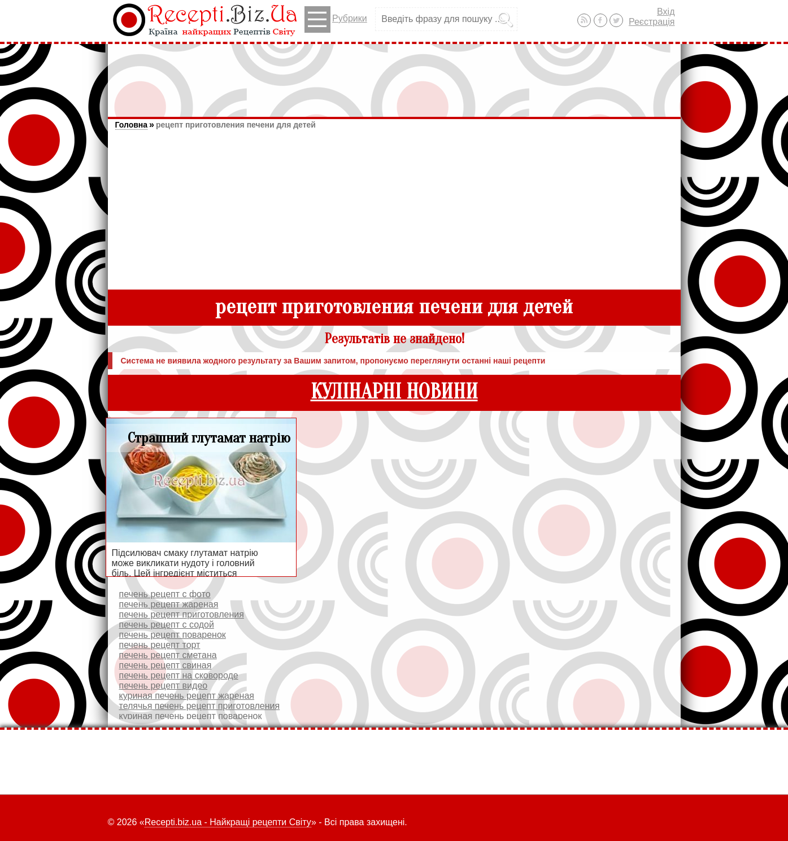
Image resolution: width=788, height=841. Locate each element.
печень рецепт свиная (165, 665)
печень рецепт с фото (165, 594)
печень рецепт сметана (168, 655)
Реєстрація (652, 22)
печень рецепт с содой (166, 624)
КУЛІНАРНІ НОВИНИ (394, 392)
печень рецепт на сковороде (178, 675)
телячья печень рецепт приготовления (199, 706)
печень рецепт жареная (169, 604)
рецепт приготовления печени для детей (236, 124)
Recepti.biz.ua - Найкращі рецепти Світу (228, 822)
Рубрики (335, 19)
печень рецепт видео (163, 685)
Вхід (665, 11)
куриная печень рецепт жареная (186, 695)
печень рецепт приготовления (181, 614)
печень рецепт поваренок (172, 634)
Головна (131, 124)
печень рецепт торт (160, 645)
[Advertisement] (394, 75)
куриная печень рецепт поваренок (190, 716)
